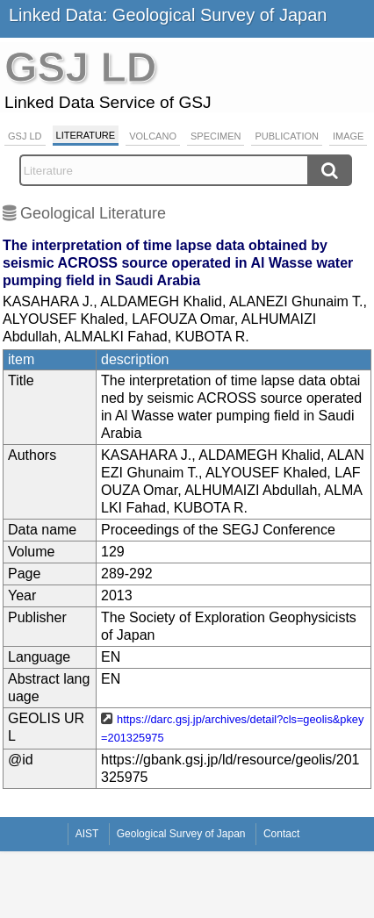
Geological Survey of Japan (181, 834)
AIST (87, 834)
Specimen (216, 136)
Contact (281, 834)
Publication (287, 136)
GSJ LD (25, 136)
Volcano (152, 136)
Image (348, 136)
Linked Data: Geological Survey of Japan (168, 15)
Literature (86, 135)
